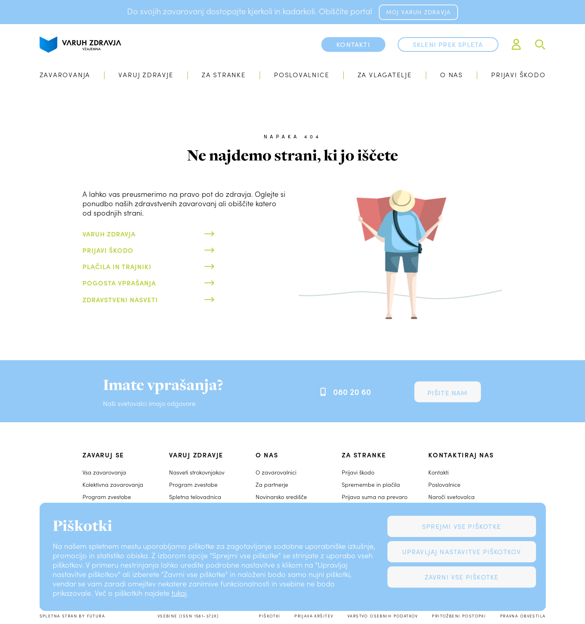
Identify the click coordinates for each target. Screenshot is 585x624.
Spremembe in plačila (371, 484)
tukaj (179, 593)
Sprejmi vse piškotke (461, 526)
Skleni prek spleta (448, 44)
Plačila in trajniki (116, 266)
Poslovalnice (301, 74)
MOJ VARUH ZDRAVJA (418, 12)
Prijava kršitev (313, 616)
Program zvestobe (106, 497)
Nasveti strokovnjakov (197, 472)
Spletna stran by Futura (72, 616)
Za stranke (224, 74)
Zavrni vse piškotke (462, 577)
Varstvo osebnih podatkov (382, 616)
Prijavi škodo (518, 74)
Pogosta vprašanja (119, 282)
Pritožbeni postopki (459, 616)
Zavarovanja (65, 74)
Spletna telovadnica (195, 497)
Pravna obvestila (523, 616)
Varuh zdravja (109, 233)
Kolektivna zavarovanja (112, 484)
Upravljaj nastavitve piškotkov (461, 551)
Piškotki (269, 616)
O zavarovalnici (276, 472)
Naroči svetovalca (451, 497)
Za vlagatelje (385, 74)
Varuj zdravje (145, 74)
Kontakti (438, 472)
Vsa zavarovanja (104, 472)
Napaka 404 (292, 136)
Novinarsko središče (281, 497)
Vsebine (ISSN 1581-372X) (188, 616)
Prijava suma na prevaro (374, 497)
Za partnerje (272, 484)
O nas (451, 74)
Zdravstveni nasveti (120, 299)
